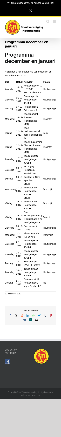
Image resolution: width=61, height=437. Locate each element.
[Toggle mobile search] (47, 21)
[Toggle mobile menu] (54, 21)
